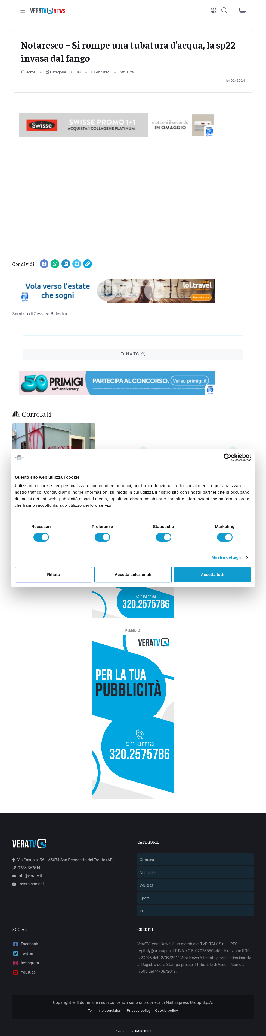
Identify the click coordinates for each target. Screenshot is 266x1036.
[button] (225, 10)
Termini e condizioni (105, 1006)
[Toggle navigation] (23, 10)
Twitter (22, 949)
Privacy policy (139, 1006)
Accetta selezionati (133, 574)
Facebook (25, 939)
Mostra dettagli (226, 557)
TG (78, 72)
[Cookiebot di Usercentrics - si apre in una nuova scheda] (227, 457)
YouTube (24, 968)
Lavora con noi (28, 879)
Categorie (55, 72)
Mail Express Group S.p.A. (189, 998)
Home (28, 72)
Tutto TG (133, 354)
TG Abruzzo (100, 72)
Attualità (126, 72)
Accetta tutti (212, 574)
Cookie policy (166, 1006)
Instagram (25, 958)
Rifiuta (53, 574)
